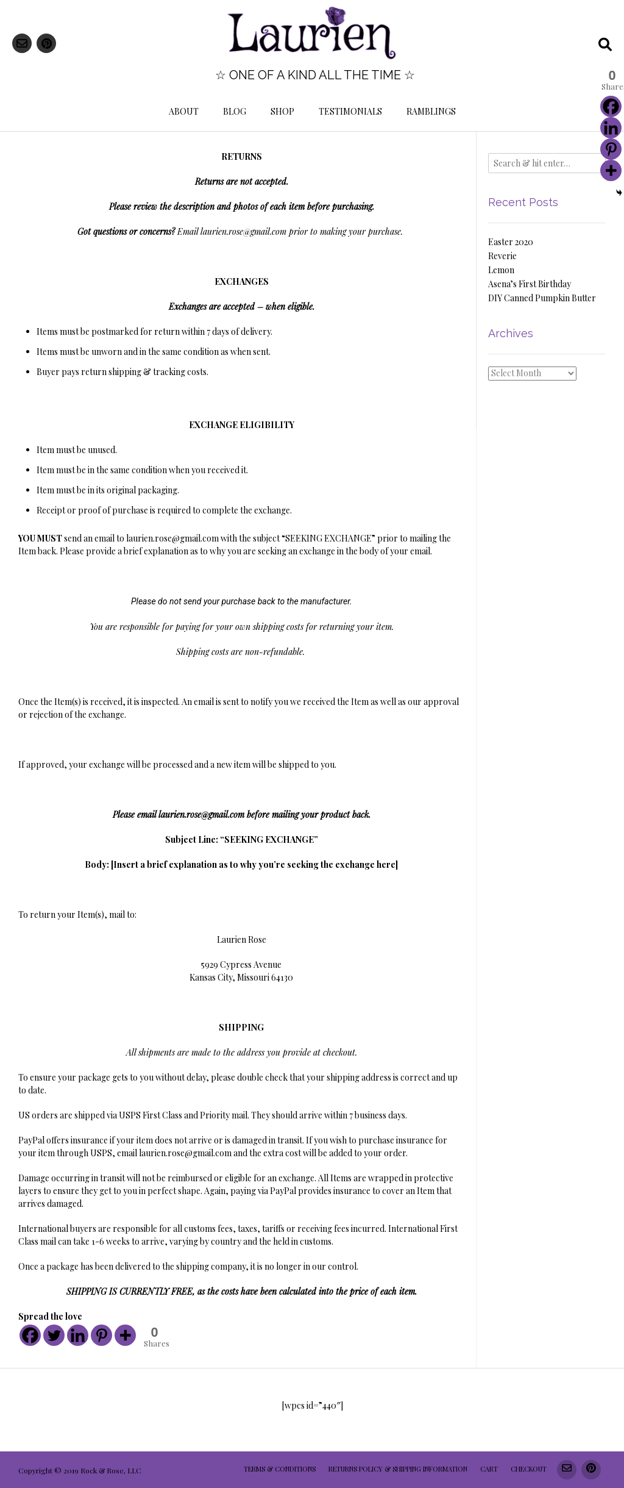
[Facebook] (30, 1335)
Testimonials (350, 111)
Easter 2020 (510, 242)
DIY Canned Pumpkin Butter (542, 298)
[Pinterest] (101, 1335)
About (184, 111)
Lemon (501, 270)
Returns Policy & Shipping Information (397, 1468)
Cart (489, 1468)
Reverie (502, 256)
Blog (234, 111)
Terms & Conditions (280, 1468)
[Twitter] (54, 1335)
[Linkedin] (77, 1335)
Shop (282, 111)
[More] (125, 1335)
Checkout (529, 1468)
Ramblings (431, 111)
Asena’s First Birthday (529, 284)
